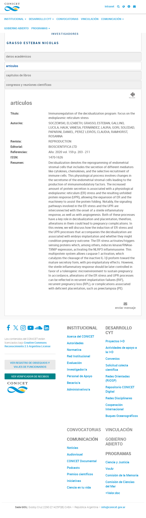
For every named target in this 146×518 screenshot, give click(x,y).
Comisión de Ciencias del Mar (120, 484)
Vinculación (89, 19)
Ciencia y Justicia (117, 462)
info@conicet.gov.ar (113, 507)
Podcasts (73, 468)
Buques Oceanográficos (122, 416)
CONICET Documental (82, 461)
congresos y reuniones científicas (28, 85)
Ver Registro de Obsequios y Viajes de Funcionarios (30, 365)
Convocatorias (67, 19)
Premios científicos (80, 474)
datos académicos (18, 56)
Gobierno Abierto (16, 28)
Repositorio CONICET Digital (120, 389)
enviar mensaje (125, 308)
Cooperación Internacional (115, 407)
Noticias (72, 448)
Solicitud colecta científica (117, 367)
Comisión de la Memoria (122, 475)
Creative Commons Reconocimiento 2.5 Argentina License (27, 344)
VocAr (110, 469)
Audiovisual (75, 454)
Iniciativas (74, 481)
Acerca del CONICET (80, 336)
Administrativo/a (78, 389)
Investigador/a (77, 369)
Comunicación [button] (112, 19)
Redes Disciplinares (119, 398)
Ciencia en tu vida (79, 487)
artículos (12, 66)
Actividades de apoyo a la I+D (121, 350)
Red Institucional (78, 356)
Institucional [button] (15, 19)
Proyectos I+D (115, 341)
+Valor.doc (113, 493)
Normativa (74, 350)
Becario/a (73, 383)
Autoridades (75, 343)
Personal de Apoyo (79, 376)
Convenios (113, 359)
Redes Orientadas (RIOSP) (118, 378)
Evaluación (74, 363)
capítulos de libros (18, 75)
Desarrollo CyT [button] (41, 19)
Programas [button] (40, 28)
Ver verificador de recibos (30, 376)
